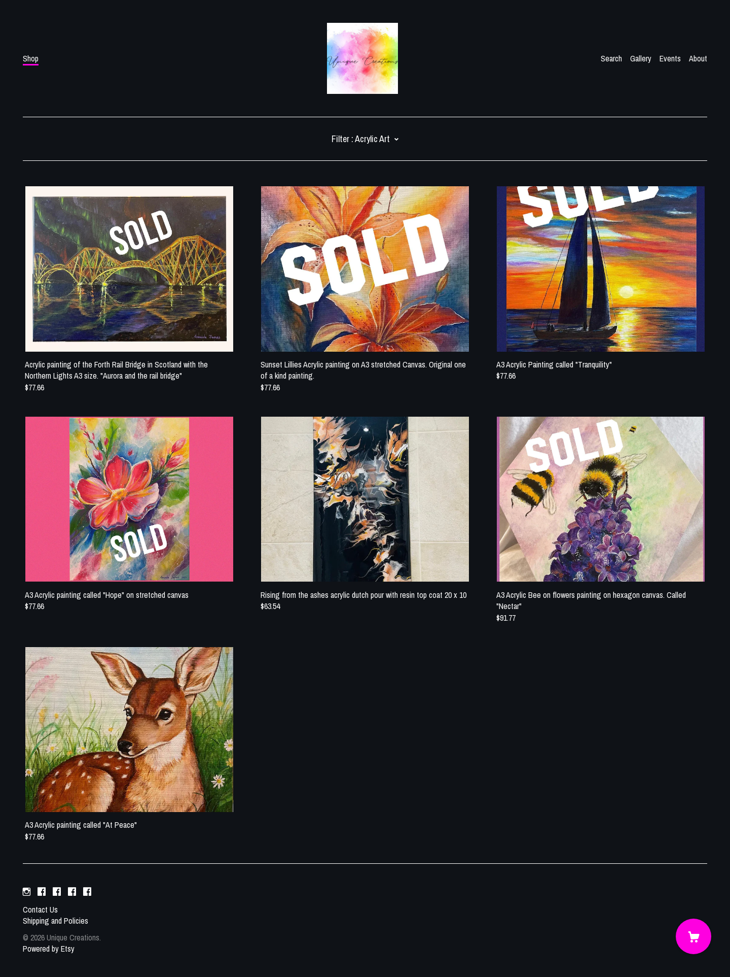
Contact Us (40, 909)
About (698, 58)
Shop (31, 58)
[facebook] (42, 892)
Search (611, 58)
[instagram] (26, 892)
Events (670, 58)
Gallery (640, 58)
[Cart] (693, 936)
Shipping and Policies (55, 920)
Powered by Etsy (49, 948)
